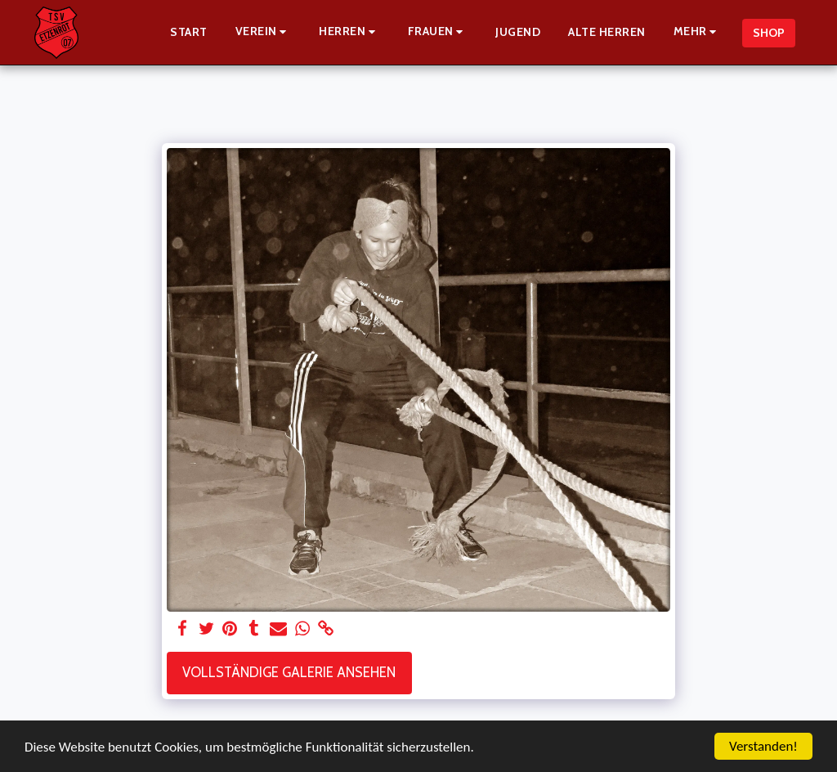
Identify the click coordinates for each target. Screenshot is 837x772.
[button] (263, 32)
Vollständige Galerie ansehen (289, 672)
